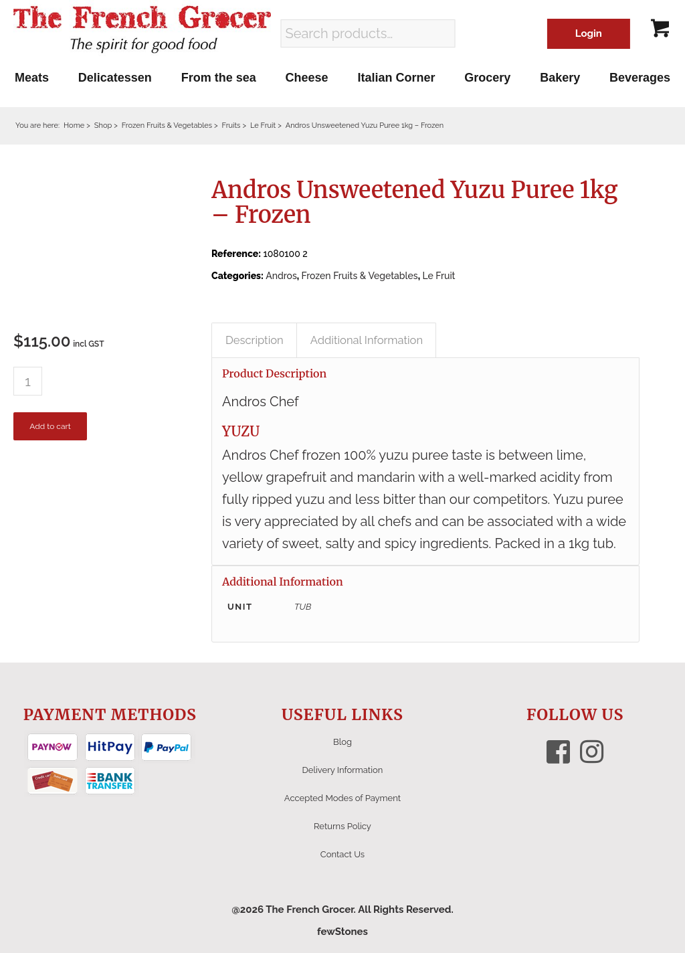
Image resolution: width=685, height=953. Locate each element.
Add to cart (49, 426)
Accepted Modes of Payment (342, 798)
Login (588, 33)
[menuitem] (32, 77)
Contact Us (342, 854)
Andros (281, 275)
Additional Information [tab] (366, 340)
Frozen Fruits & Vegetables (360, 275)
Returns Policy (342, 826)
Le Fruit (438, 275)
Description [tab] (254, 340)
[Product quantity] (27, 381)
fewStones (342, 932)
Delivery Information (342, 770)
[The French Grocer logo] (142, 30)
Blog (342, 742)
